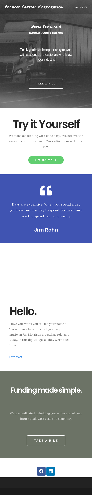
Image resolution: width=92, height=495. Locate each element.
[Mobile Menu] (81, 6)
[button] (46, 84)
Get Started (44, 160)
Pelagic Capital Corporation (34, 7)
